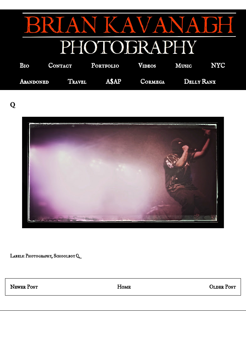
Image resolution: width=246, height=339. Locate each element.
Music (183, 66)
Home (124, 287)
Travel (77, 82)
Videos (147, 66)
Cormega (152, 82)
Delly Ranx (199, 82)
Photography (38, 256)
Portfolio (105, 66)
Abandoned (34, 82)
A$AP (113, 82)
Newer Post (24, 287)
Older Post (222, 287)
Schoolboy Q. (67, 256)
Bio (24, 66)
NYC (218, 66)
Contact (60, 66)
